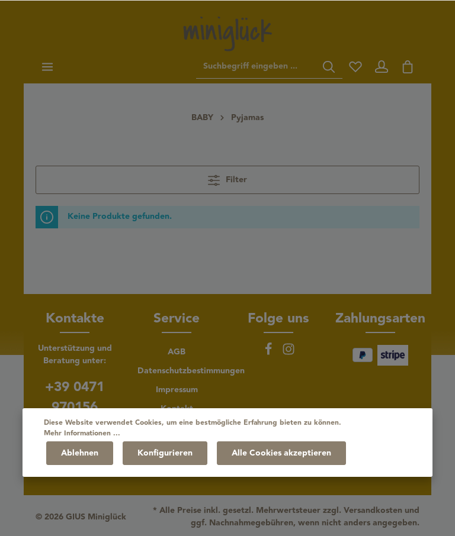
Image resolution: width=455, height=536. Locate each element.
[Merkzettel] (355, 67)
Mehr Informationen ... (82, 433)
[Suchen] (328, 67)
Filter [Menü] (227, 179)
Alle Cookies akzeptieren (281, 453)
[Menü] (47, 67)
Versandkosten (373, 511)
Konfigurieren (165, 453)
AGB (176, 352)
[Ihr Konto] (381, 67)
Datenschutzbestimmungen (191, 370)
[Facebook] (269, 353)
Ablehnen (79, 453)
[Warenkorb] (407, 67)
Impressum (177, 389)
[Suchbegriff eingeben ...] (256, 67)
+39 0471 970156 (74, 397)
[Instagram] (288, 353)
